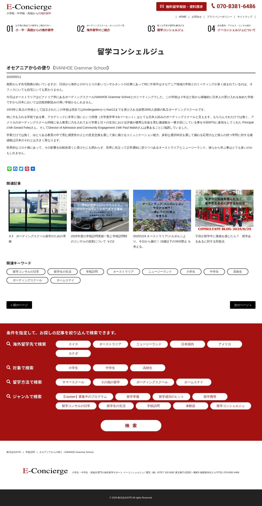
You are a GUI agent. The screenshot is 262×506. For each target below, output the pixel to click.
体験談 (190, 406)
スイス (73, 344)
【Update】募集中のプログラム (84, 396)
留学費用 (210, 396)
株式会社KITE (13, 452)
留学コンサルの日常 (26, 271)
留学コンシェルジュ (231, 406)
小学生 (190, 271)
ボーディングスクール (27, 280)
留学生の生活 (62, 271)
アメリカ (224, 344)
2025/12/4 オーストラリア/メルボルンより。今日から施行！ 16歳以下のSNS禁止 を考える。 (162, 245)
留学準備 (133, 396)
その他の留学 (110, 382)
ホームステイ (65, 280)
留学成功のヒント (171, 396)
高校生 (237, 271)
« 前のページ (19, 305)
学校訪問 (92, 271)
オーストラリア (123, 271)
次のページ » (242, 305)
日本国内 (187, 344)
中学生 (214, 271)
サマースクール (73, 382)
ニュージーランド (160, 271)
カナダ (73, 353)
